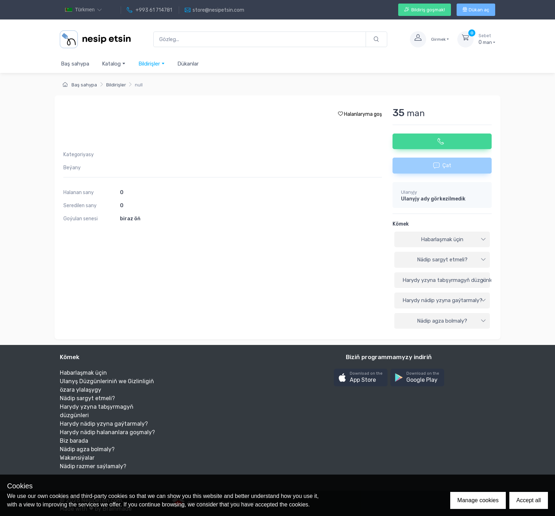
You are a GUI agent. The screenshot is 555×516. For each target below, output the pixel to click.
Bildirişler (151, 63)
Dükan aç (476, 9)
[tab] (442, 239)
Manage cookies (478, 500)
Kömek (401, 224)
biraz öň (130, 219)
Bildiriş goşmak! (424, 9)
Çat (442, 165)
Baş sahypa (75, 64)
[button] (361, 378)
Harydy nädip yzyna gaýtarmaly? (444, 300)
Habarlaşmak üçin (453, 239)
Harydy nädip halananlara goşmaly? (107, 432)
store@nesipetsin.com (214, 10)
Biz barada (74, 440)
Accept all (528, 500)
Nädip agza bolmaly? (451, 321)
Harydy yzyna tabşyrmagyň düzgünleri (446, 280)
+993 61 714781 (149, 10)
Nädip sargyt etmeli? (451, 259)
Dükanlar (188, 64)
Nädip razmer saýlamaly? (93, 466)
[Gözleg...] (259, 39)
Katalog (114, 63)
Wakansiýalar (77, 457)
